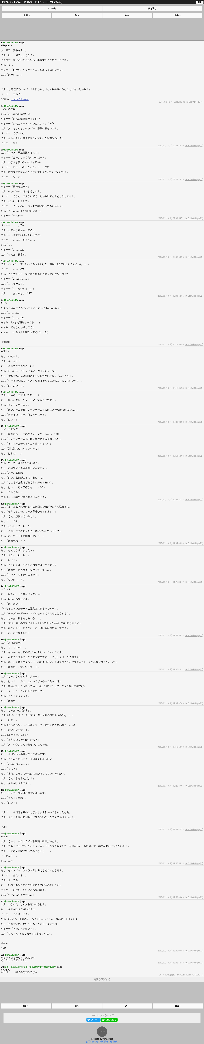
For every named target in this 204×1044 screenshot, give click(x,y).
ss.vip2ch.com (20, 99)
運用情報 (104, 1041)
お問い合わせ (92, 1041)
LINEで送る (110, 1020)
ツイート (95, 1020)
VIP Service (107, 1039)
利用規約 (114, 1041)
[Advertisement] (102, 29)
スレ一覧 (51, 8)
